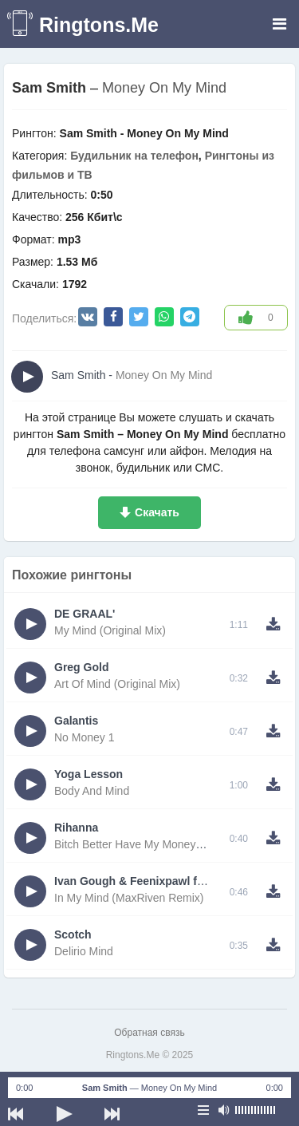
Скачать (157, 512)
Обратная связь (149, 1032)
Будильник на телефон (134, 155)
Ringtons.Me (99, 25)
